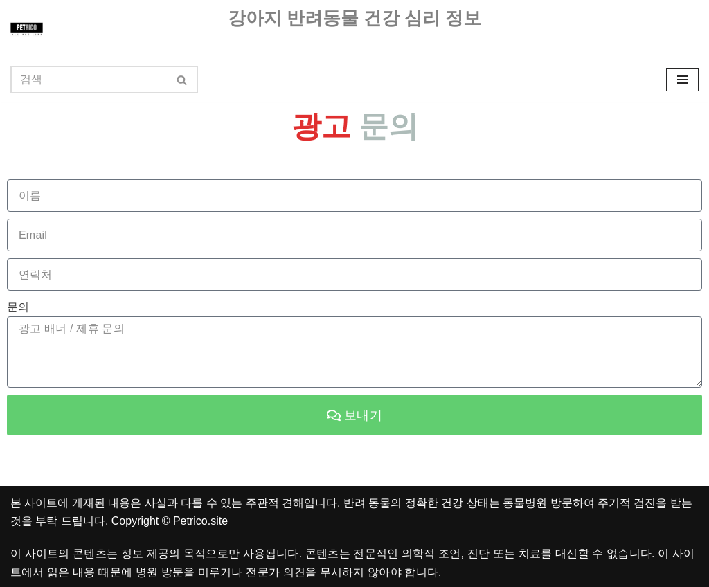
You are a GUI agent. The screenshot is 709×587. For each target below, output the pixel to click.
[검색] (88, 79)
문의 (18, 307)
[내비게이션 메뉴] (682, 79)
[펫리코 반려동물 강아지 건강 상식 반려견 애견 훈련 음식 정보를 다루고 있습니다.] (26, 28)
